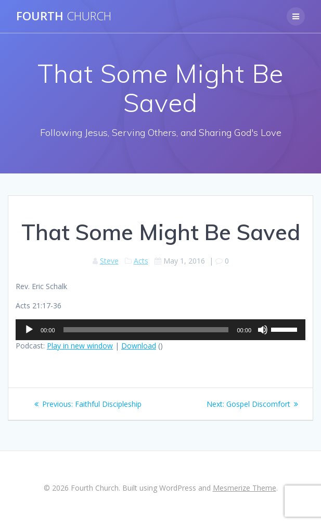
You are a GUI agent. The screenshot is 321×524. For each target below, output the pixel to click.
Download (138, 346)
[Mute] (263, 330)
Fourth (63, 16)
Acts (141, 261)
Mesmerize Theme (244, 488)
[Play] (29, 330)
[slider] (146, 329)
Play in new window (80, 346)
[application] (160, 329)
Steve (109, 261)
